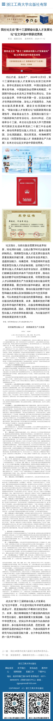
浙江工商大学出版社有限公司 (26, 4)
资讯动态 (34, 668)
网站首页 (9, 668)
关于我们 (21, 668)
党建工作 (30, 671)
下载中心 (42, 671)
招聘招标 (17, 671)
